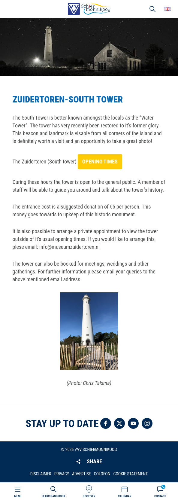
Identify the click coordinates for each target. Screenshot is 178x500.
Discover (89, 496)
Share (94, 461)
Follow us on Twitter (119, 423)
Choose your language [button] (167, 9)
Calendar (124, 496)
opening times (100, 161)
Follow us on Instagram (147, 423)
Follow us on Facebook (105, 423)
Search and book (53, 496)
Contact (160, 496)
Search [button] (152, 9)
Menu (17, 496)
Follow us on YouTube (133, 423)
